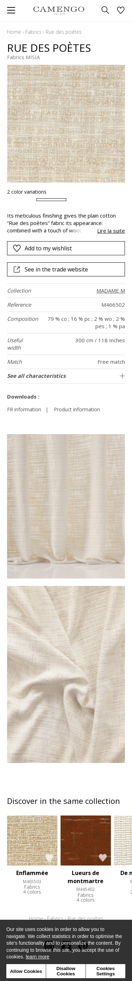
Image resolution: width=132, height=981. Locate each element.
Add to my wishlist (42, 248)
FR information (24, 409)
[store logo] (58, 10)
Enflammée (32, 873)
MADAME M (110, 290)
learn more (37, 957)
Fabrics (33, 32)
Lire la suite (111, 230)
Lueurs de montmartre (85, 877)
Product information (77, 409)
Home (14, 32)
